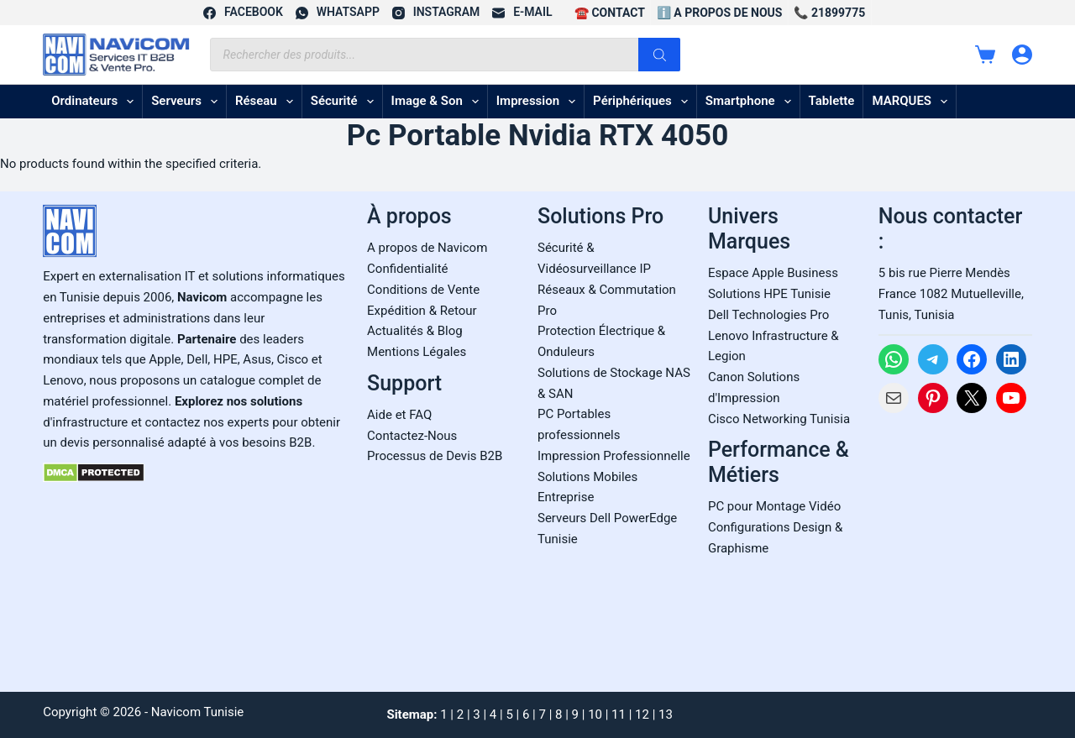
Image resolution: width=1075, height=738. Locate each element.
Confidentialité (407, 268)
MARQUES (913, 102)
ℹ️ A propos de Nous (720, 12)
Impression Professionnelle (614, 455)
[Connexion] (1022, 54)
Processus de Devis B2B (434, 455)
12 (642, 714)
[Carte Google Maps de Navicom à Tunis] (955, 547)
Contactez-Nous (412, 435)
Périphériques (644, 102)
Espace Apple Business (773, 272)
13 (665, 714)
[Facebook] (243, 12)
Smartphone (751, 102)
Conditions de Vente (423, 289)
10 (595, 714)
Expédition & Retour (421, 310)
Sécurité (345, 102)
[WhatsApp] (338, 12)
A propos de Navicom (427, 247)
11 (618, 714)
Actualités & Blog (415, 330)
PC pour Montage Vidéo (774, 506)
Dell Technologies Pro (768, 314)
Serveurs (187, 102)
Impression (539, 102)
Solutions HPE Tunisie (769, 293)
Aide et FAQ (399, 414)
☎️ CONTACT (609, 12)
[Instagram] (436, 12)
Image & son (438, 102)
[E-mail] (522, 12)
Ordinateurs (95, 102)
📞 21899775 (829, 12)
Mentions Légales (416, 351)
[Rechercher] (659, 54)
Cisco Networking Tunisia (779, 419)
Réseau (267, 102)
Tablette (832, 100)
